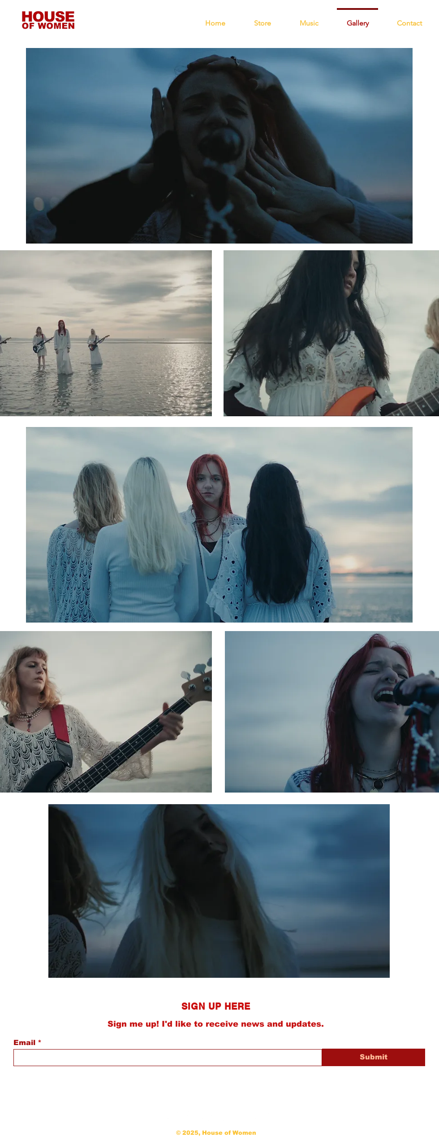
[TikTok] (271, 1115)
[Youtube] (249, 1115)
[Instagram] (227, 1115)
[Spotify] (205, 1115)
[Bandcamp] (161, 1115)
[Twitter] (183, 1115)
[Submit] (373, 1057)
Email (24, 1042)
